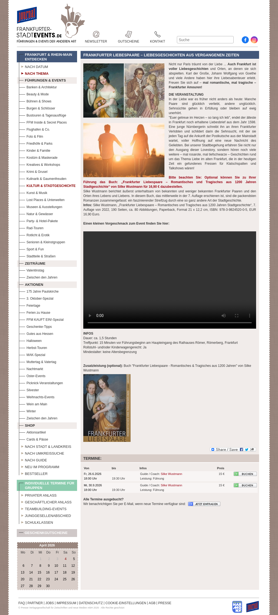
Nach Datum (33, 66)
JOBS (49, 603)
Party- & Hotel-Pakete (38, 220)
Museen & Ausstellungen (40, 206)
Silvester (29, 389)
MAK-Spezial (32, 354)
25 (64, 579)
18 (64, 572)
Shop (27, 425)
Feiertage (29, 305)
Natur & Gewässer (36, 213)
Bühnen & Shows (35, 100)
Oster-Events (32, 375)
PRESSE (164, 603)
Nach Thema (33, 73)
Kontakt (157, 34)
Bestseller (33, 473)
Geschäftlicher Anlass (45, 501)
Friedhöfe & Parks (35, 142)
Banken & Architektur (38, 86)
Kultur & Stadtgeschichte (47, 185)
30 (47, 586)
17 (56, 572)
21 (31, 579)
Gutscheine (128, 34)
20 (22, 579)
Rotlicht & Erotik (34, 234)
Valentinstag (31, 269)
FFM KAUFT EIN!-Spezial (41, 319)
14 (31, 572)
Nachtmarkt (31, 368)
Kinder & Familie (34, 150)
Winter (27, 410)
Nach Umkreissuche (41, 452)
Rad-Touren (31, 227)
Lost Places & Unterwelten (42, 199)
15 (39, 572)
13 (22, 572)
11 (64, 566)
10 (56, 566)
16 (47, 572)
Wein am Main (33, 403)
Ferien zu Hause (34, 312)
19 (73, 572)
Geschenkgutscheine (43, 534)
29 (39, 586)
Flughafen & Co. (34, 128)
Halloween (30, 340)
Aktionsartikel (32, 431)
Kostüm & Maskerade (38, 157)
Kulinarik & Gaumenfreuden (42, 178)
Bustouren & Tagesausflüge (42, 114)
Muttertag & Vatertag (37, 361)
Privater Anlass (38, 494)
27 (22, 586)
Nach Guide (33, 459)
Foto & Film (31, 135)
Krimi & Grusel (33, 171)
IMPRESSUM (66, 603)
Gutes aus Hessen (36, 333)
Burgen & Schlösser (37, 107)
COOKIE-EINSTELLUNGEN (125, 603)
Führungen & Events (42, 79)
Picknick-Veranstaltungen (41, 382)
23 (47, 579)
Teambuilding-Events (43, 508)
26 (73, 579)
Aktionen (31, 284)
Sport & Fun (31, 248)
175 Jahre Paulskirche (39, 290)
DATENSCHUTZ (91, 603)
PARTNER (35, 603)
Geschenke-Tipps (35, 326)
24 (56, 579)
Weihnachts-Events (36, 396)
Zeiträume (32, 263)
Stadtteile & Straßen (37, 255)
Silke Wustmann (171, 473)
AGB (152, 603)
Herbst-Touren (33, 347)
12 (73, 566)
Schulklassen (36, 522)
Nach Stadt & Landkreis (45, 446)
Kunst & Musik (33, 192)
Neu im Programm (39, 466)
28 (31, 586)
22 (39, 579)
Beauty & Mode (34, 93)
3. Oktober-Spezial (36, 297)
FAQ (21, 603)
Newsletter (96, 34)
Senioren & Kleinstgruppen (42, 241)
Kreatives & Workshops (39, 164)
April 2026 (47, 545)
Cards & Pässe (33, 438)
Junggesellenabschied (45, 515)
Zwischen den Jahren (38, 276)
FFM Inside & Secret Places (43, 121)
